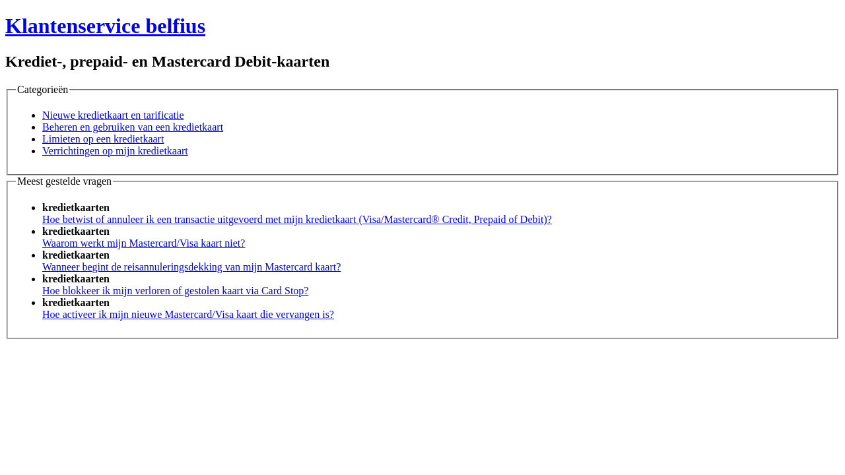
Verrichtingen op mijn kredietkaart (115, 150)
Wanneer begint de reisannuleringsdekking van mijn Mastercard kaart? (191, 266)
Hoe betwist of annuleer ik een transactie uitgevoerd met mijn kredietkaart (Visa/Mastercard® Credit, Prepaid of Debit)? (297, 219)
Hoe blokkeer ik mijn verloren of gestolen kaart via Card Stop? (175, 290)
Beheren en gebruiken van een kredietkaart (132, 127)
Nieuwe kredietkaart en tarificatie (113, 115)
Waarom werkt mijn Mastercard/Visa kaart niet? (143, 243)
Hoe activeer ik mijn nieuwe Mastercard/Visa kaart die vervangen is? (188, 314)
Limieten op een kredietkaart (103, 138)
